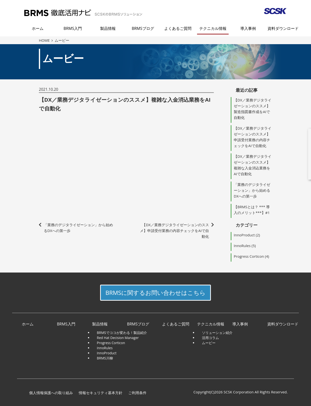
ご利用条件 (137, 392)
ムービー (209, 342)
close (306, 126)
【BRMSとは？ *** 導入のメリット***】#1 (252, 209)
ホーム (37, 28)
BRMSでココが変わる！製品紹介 (122, 332)
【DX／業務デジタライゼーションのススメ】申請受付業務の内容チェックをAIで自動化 (174, 230)
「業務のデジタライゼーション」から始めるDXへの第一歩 (252, 190)
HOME (46, 40)
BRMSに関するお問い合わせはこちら (155, 293)
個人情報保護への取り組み (51, 392)
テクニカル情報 (212, 28)
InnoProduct (244, 234)
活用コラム (210, 337)
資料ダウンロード (283, 28)
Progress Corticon (249, 256)
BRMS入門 (73, 28)
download (278, 154)
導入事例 (248, 28)
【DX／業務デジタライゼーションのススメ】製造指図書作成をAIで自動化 (252, 109)
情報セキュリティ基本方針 (100, 392)
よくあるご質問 (177, 28)
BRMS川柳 (105, 358)
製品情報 (108, 28)
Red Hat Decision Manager (118, 337)
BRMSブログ (143, 28)
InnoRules (242, 245)
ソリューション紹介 (217, 332)
